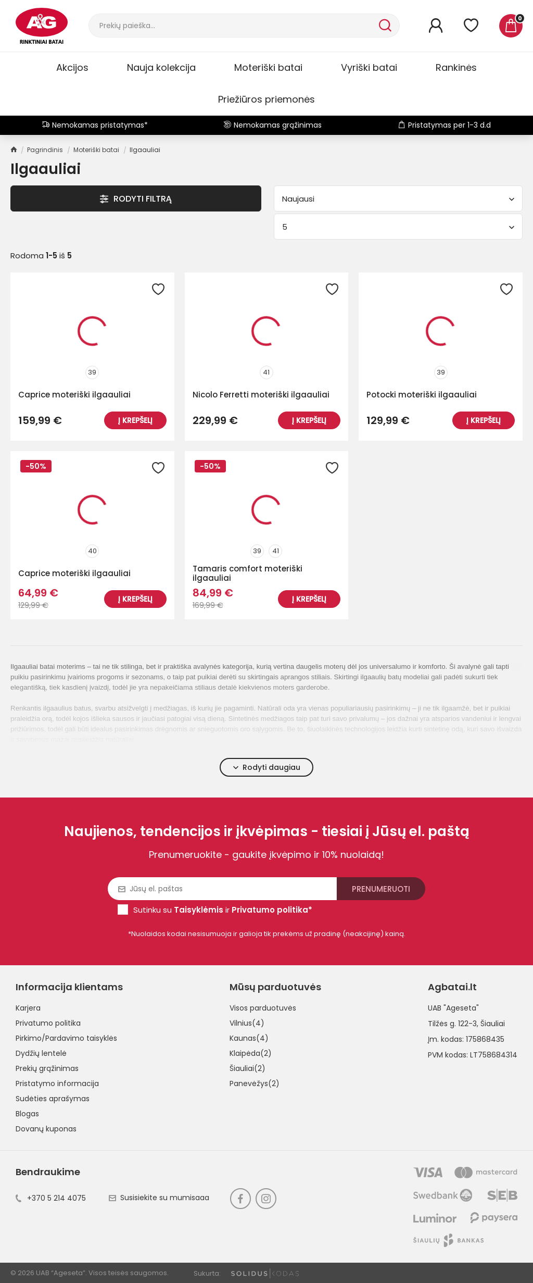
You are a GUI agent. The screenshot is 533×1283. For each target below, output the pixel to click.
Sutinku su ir (222, 909)
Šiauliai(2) (247, 1068)
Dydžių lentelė (41, 1053)
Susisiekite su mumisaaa (159, 1197)
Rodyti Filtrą (136, 199)
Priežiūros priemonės (266, 99)
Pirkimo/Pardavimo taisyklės (66, 1038)
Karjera (28, 1008)
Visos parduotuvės (263, 1008)
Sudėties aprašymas (53, 1098)
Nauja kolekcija (161, 67)
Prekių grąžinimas (47, 1068)
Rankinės (456, 67)
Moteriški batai (268, 67)
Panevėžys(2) (255, 1083)
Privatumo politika (48, 1023)
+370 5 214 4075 (51, 1198)
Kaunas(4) (249, 1038)
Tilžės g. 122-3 (452, 1023)
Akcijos (72, 67)
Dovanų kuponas (46, 1129)
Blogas (27, 1113)
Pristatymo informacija (57, 1083)
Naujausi (398, 198)
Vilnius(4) (247, 1023)
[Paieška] (232, 26)
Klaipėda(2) (251, 1053)
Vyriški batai (369, 67)
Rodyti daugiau (266, 767)
